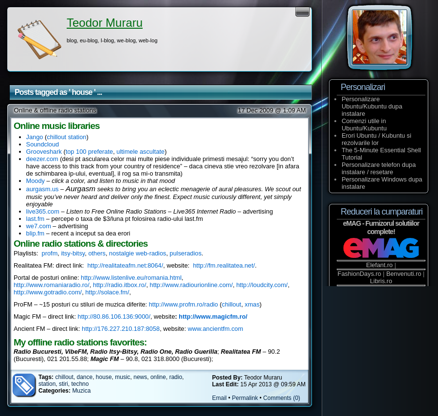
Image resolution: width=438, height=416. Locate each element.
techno (80, 383)
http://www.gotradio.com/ (48, 292)
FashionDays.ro (360, 273)
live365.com (42, 211)
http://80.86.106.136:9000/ (114, 316)
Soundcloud (42, 144)
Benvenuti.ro (403, 273)
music (122, 377)
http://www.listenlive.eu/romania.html (131, 277)
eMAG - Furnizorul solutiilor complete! (381, 227)
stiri (63, 383)
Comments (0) (281, 398)
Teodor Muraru (105, 22)
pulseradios (185, 253)
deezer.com (42, 159)
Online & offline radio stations (55, 110)
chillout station (66, 137)
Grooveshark (44, 151)
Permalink (245, 398)
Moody (35, 180)
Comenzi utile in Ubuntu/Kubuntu (364, 124)
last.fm (35, 218)
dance (84, 377)
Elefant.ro (379, 265)
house (104, 377)
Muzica (81, 390)
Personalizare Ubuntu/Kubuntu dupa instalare (372, 106)
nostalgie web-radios (137, 253)
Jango (34, 137)
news (140, 377)
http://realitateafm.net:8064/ (125, 265)
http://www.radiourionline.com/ (191, 285)
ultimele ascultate (140, 151)
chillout (231, 304)
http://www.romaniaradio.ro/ (52, 285)
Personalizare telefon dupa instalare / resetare (379, 168)
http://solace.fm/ (107, 292)
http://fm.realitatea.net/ (224, 265)
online (158, 377)
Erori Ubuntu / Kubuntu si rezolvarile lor (376, 139)
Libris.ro (381, 281)
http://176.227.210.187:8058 (121, 328)
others (97, 253)
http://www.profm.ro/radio (183, 304)
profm (50, 253)
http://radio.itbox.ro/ (119, 285)
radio (175, 377)
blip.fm (35, 233)
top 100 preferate (89, 151)
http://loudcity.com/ (262, 285)
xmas (252, 304)
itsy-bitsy (73, 253)
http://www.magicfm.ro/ (213, 316)
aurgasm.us (42, 189)
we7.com (38, 226)
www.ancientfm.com (215, 328)
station (46, 383)
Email (219, 398)
